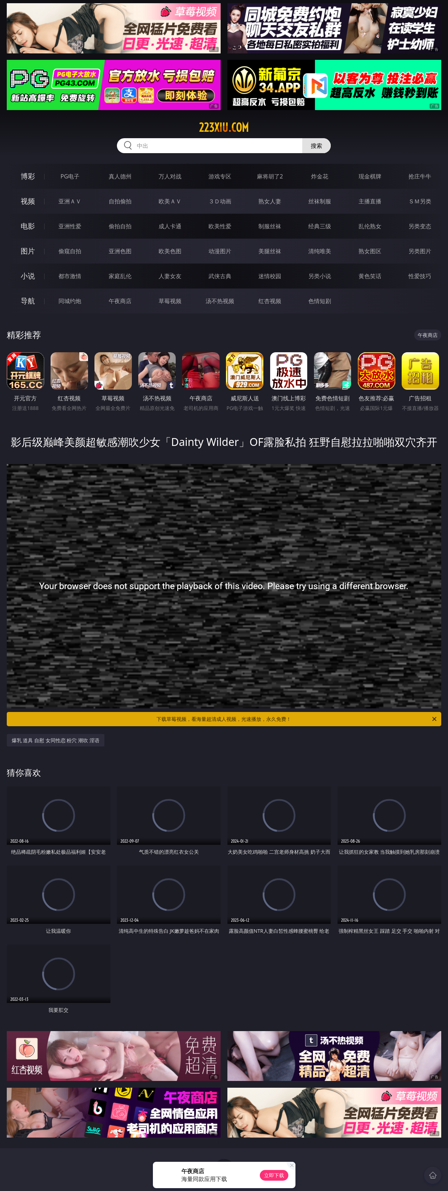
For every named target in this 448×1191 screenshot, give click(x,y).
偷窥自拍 (69, 251)
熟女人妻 (269, 201)
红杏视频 (269, 301)
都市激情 (69, 276)
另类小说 (319, 276)
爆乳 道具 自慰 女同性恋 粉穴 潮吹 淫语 (55, 740)
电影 (28, 226)
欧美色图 (170, 251)
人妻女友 (170, 276)
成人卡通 (170, 226)
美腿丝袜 (269, 251)
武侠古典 (219, 276)
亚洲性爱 (69, 226)
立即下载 (274, 1175)
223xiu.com (224, 127)
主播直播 (370, 201)
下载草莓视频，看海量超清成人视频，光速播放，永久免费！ (297, 719)
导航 (28, 301)
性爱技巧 (419, 276)
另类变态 (419, 226)
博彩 (28, 176)
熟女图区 (370, 251)
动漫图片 (219, 251)
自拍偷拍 (120, 201)
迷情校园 (269, 276)
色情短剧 (319, 301)
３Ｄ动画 (219, 201)
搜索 (316, 146)
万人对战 (170, 176)
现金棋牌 (370, 176)
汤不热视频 (220, 301)
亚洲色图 (120, 251)
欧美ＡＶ (170, 201)
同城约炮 (69, 301)
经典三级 (319, 226)
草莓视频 (170, 301)
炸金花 (319, 176)
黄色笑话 (370, 276)
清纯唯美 (319, 251)
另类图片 (419, 251)
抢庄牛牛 (419, 176)
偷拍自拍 (120, 226)
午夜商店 (120, 301)
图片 (28, 251)
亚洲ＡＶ (69, 201)
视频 (28, 201)
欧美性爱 (219, 226)
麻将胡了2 (270, 176)
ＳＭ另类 (419, 201)
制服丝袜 (269, 226)
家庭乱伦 (120, 276)
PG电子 (70, 176)
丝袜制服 (319, 201)
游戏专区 (219, 176)
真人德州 (120, 176)
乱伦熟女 (370, 226)
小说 (28, 276)
